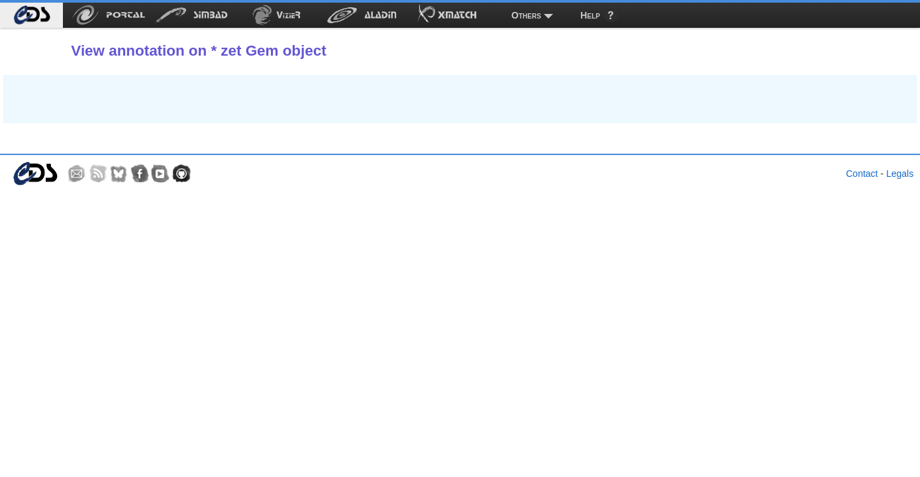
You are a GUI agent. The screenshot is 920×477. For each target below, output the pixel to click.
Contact (862, 173)
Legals (899, 173)
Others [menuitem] (526, 15)
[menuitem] (31, 15)
